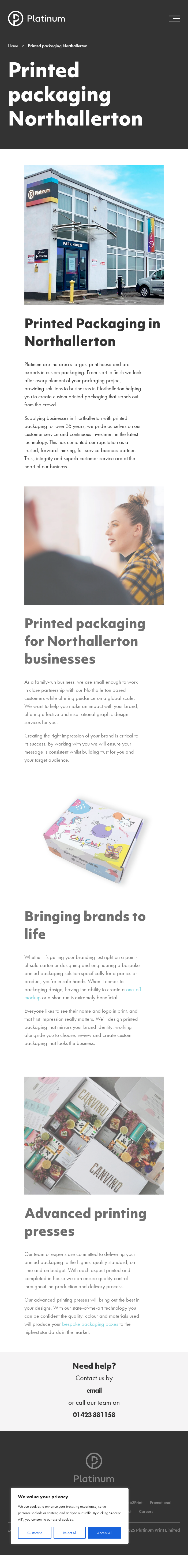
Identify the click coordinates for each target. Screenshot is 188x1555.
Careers (146, 1512)
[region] (70, 1516)
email (94, 1390)
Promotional (160, 1503)
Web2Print (133, 1503)
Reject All (70, 1532)
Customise (34, 1532)
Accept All (104, 1532)
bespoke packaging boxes (90, 1323)
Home (13, 46)
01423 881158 (94, 1414)
